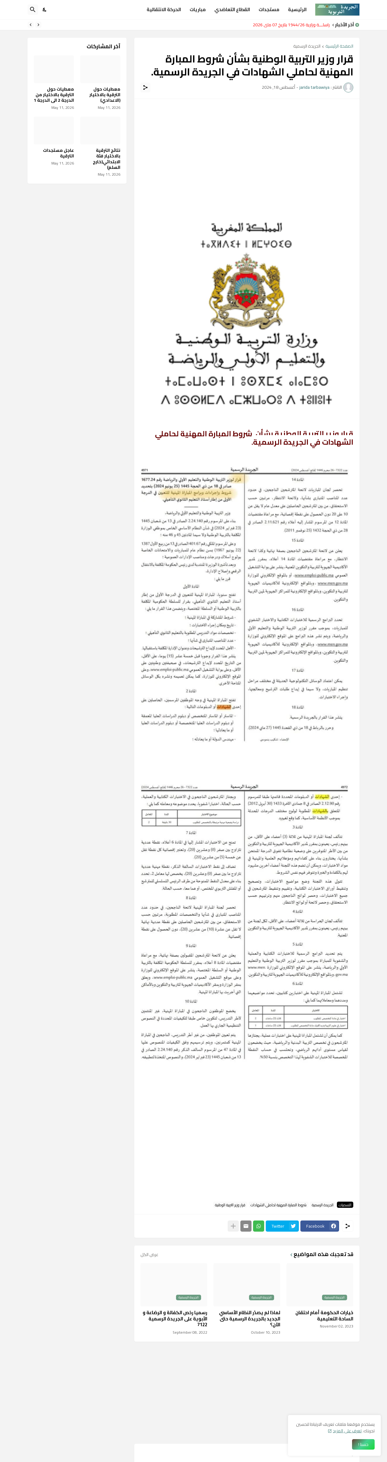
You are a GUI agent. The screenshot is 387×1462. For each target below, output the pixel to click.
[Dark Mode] (45, 9)
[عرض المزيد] (233, 1226)
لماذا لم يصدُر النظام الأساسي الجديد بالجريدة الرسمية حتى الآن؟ (249, 1319)
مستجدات (269, 9)
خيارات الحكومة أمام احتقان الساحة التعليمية (324, 1316)
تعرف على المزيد (347, 1431)
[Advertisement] (246, 148)
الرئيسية (297, 9)
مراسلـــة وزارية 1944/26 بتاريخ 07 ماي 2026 (289, 25)
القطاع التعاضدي (232, 9)
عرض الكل (149, 1254)
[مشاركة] (145, 87)
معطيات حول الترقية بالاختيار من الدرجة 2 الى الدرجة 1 (54, 94)
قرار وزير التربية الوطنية (230, 1205)
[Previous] (38, 25)
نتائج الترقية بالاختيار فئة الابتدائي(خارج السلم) (106, 158)
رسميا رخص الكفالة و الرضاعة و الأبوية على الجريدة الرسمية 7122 (175, 1319)
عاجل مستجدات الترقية (58, 153)
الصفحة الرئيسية (339, 46)
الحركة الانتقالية (164, 9)
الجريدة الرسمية (306, 46)
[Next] (31, 25)
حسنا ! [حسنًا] (363, 1444)
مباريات (198, 9)
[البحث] (33, 9)
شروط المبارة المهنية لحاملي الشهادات (279, 1205)
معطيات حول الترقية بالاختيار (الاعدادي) (104, 94)
